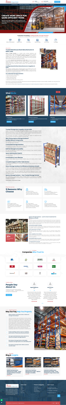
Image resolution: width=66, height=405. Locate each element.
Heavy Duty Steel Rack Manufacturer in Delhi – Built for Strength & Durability (33, 372)
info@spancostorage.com (48, 2)
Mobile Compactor (50, 4)
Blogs (21, 389)
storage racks (19, 84)
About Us (22, 388)
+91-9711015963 (49, 390)
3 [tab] (43, 303)
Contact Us (22, 390)
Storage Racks (14, 4)
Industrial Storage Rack (24, 4)
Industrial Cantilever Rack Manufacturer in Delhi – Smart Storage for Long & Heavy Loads (51, 372)
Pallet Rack (34, 4)
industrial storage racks (26, 84)
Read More (9, 121)
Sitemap (22, 391)
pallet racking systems (35, 84)
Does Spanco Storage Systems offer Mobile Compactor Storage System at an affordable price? (20, 341)
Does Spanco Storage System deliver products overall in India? (19, 345)
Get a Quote (57, 1)
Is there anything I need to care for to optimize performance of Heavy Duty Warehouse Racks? (19, 332)
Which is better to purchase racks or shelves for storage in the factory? (19, 315)
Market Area (22, 392)
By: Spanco (9, 368)
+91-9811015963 (37, 2)
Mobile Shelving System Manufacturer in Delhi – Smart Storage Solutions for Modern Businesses (14, 372)
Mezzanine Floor (41, 4)
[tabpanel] (34, 293)
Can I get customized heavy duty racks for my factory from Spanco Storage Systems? (19, 337)
